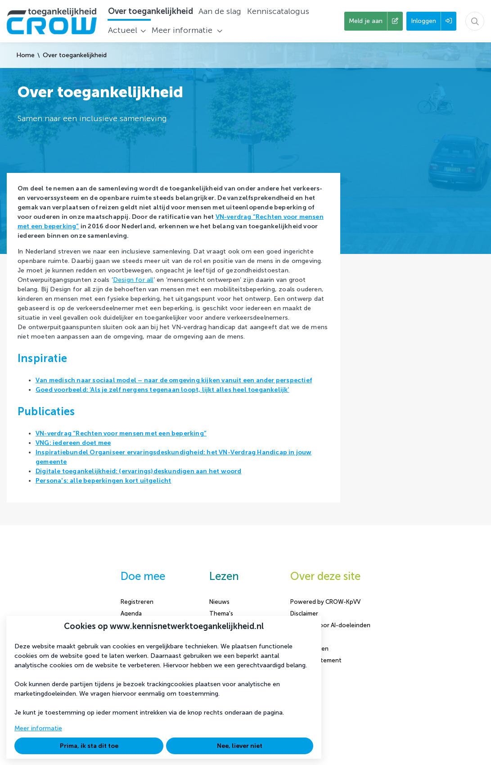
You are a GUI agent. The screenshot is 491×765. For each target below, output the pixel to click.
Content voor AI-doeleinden (330, 625)
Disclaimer (304, 613)
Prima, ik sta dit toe (89, 746)
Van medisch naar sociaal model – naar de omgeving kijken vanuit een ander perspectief (174, 380)
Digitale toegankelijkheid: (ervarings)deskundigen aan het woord (139, 471)
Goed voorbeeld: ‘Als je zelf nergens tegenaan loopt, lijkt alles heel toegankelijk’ (162, 390)
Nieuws (219, 601)
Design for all (133, 280)
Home (25, 55)
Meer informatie (38, 728)
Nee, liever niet (239, 746)
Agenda (131, 613)
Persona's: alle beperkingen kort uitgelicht (103, 480)
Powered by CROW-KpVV (325, 601)
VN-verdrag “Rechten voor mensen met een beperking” (121, 433)
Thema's (221, 613)
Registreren (137, 601)
